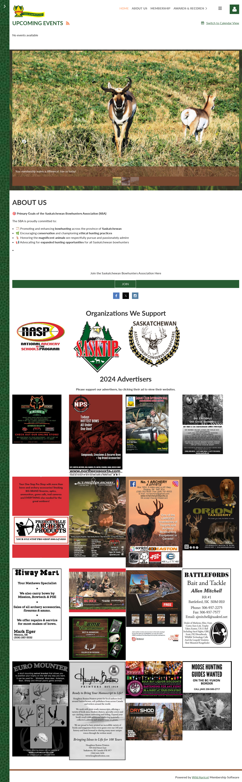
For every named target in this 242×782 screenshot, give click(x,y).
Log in (234, 9)
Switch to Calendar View (222, 23)
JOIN (125, 284)
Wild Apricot (200, 777)
